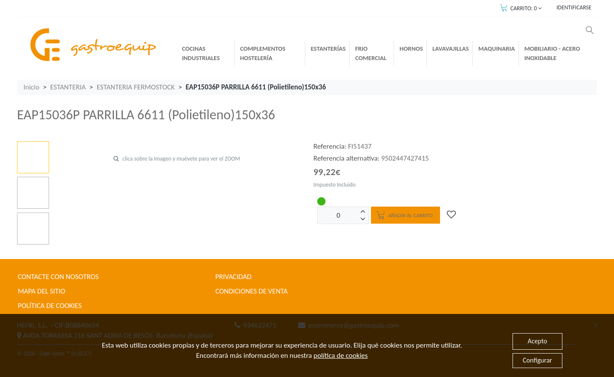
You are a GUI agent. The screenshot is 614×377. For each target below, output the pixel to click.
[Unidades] (338, 215)
